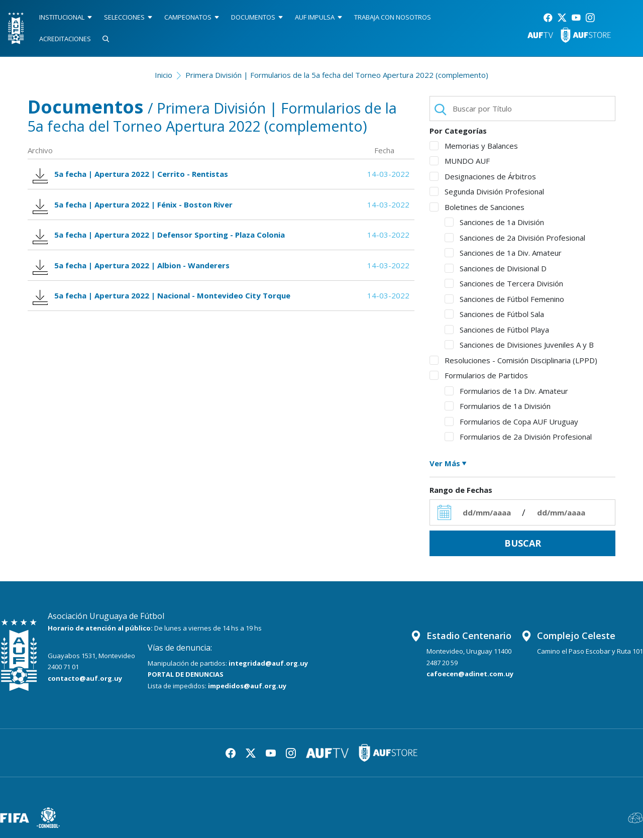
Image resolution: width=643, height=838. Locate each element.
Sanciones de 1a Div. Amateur (503, 253)
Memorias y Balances (474, 146)
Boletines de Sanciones (477, 207)
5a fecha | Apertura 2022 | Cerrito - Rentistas (132, 175)
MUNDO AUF (460, 161)
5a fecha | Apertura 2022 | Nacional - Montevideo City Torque (163, 302)
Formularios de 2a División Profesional (518, 437)
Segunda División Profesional (487, 191)
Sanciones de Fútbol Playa (497, 330)
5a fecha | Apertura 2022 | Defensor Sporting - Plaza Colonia (160, 239)
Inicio (163, 75)
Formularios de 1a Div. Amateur (506, 391)
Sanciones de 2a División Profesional (515, 238)
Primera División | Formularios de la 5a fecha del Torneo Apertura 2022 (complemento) (336, 75)
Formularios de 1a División (498, 406)
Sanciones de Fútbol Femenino (504, 299)
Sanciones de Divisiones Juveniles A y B (519, 345)
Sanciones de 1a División (494, 222)
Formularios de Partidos (479, 375)
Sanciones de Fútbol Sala (494, 314)
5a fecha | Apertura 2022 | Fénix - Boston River (134, 207)
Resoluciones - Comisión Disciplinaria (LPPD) (513, 360)
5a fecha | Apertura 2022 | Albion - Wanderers (133, 270)
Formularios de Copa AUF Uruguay (511, 421)
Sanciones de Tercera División (504, 283)
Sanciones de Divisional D (496, 268)
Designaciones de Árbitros (483, 176)
